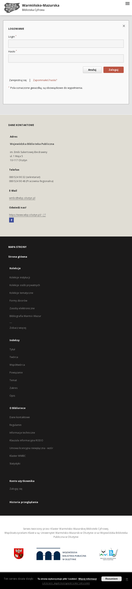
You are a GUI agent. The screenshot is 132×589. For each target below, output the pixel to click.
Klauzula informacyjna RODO (26, 440)
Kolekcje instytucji (20, 277)
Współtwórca (17, 365)
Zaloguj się (16, 488)
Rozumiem (111, 578)
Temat (13, 380)
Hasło (12, 51)
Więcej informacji (87, 579)
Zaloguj (113, 70)
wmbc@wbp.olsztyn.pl (22, 198)
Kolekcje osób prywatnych (25, 285)
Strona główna (17, 256)
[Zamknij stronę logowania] (124, 25)
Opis (12, 395)
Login (12, 36)
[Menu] (127, 3)
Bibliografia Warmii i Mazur (25, 316)
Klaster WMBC (18, 456)
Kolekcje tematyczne (21, 293)
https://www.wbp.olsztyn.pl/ (27, 215)
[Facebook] (11, 220)
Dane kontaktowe (20, 417)
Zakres (14, 388)
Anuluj (92, 70)
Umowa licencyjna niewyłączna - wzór (31, 448)
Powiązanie (16, 372)
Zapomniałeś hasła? (45, 80)
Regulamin (16, 425)
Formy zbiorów (18, 300)
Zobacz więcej (18, 328)
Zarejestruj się (18, 80)
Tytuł (12, 349)
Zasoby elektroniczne (22, 308)
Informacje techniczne (22, 432)
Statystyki (15, 463)
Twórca (14, 357)
